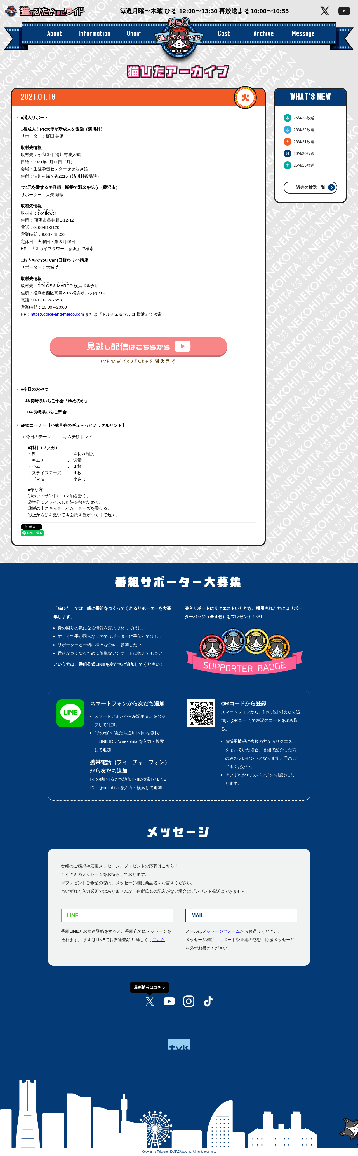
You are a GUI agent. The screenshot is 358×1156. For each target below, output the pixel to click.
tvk (179, 1044)
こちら (158, 939)
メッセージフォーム (221, 931)
